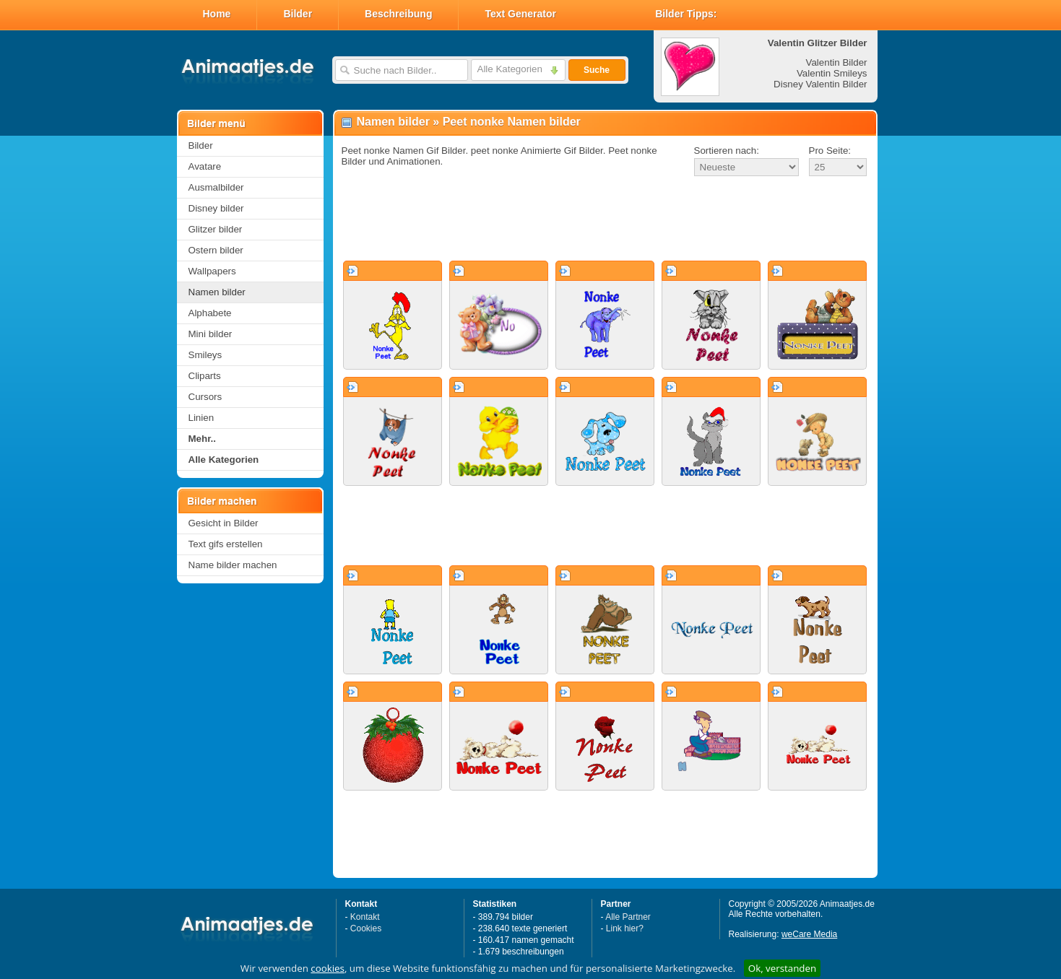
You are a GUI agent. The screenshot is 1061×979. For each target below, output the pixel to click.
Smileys (205, 354)
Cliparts (205, 375)
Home (217, 13)
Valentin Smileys (832, 73)
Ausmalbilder (216, 187)
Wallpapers (212, 271)
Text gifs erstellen (226, 544)
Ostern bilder (216, 250)
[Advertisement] (605, 219)
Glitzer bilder (216, 229)
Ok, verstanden (782, 968)
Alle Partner (628, 917)
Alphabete (210, 313)
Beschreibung (398, 13)
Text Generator (520, 13)
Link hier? (625, 928)
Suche (597, 70)
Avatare (205, 166)
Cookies (365, 928)
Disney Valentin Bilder (820, 84)
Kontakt (365, 917)
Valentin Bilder (836, 62)
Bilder (297, 13)
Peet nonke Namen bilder (512, 122)
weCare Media (809, 934)
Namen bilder (217, 292)
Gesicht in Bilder (224, 523)
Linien (202, 417)
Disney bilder (216, 208)
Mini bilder (211, 333)
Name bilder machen (233, 565)
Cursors (205, 396)
